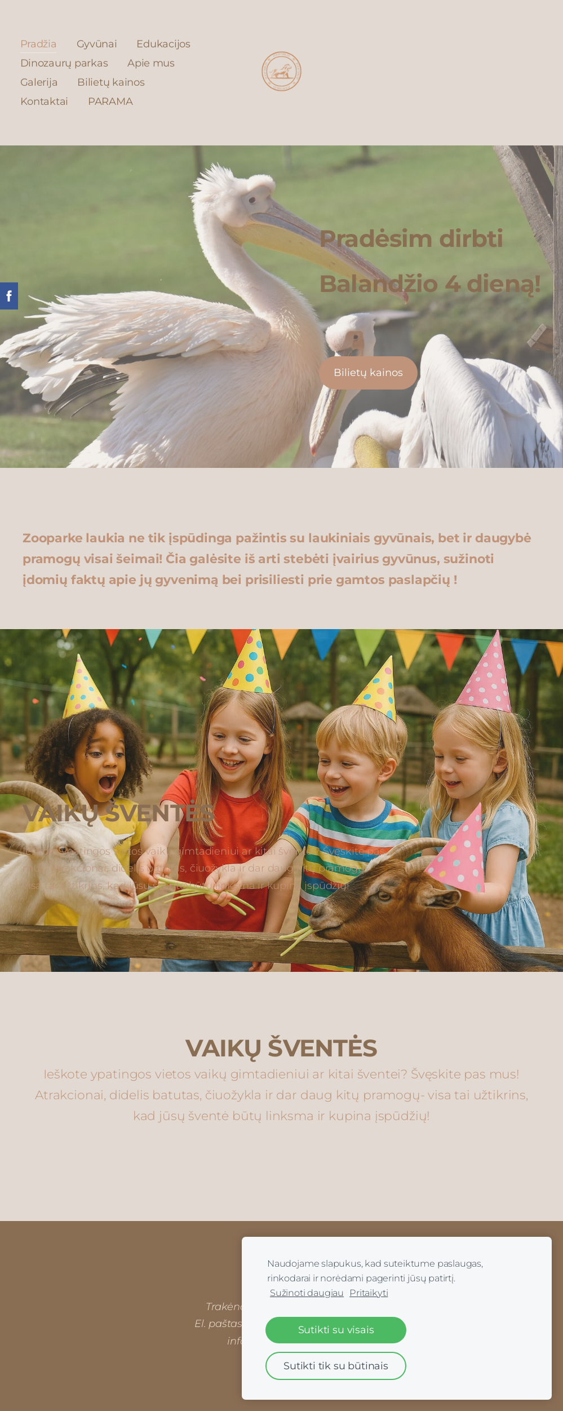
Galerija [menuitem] (41, 82)
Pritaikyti (368, 1292)
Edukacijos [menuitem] (166, 43)
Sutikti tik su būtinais (335, 1366)
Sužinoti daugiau (307, 1292)
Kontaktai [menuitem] (47, 101)
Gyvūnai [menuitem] (99, 43)
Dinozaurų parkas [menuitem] (66, 62)
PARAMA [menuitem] (112, 101)
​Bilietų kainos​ (368, 372)
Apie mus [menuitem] (154, 62)
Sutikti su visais (336, 1329)
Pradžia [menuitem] (41, 43)
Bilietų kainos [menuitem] (113, 82)
